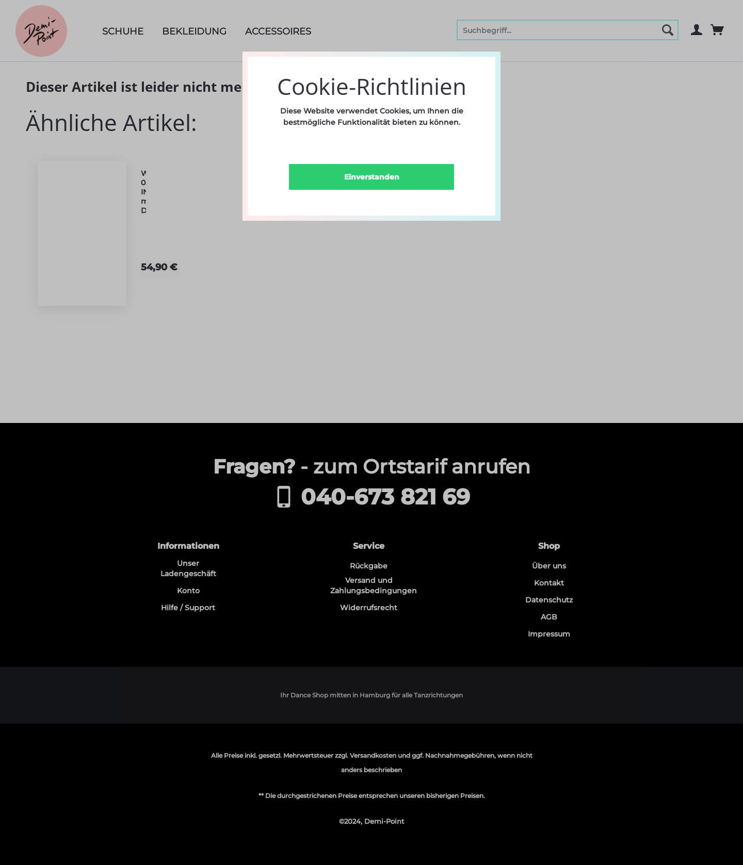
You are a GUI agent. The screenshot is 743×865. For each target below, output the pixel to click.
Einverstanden (371, 177)
